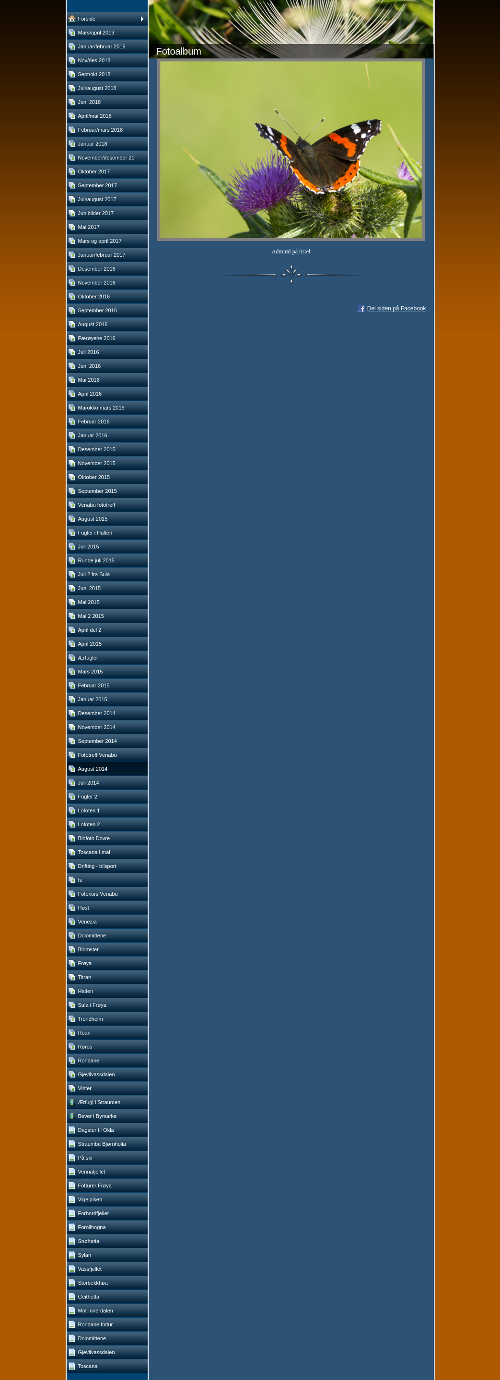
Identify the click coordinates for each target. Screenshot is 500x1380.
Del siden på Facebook (396, 308)
